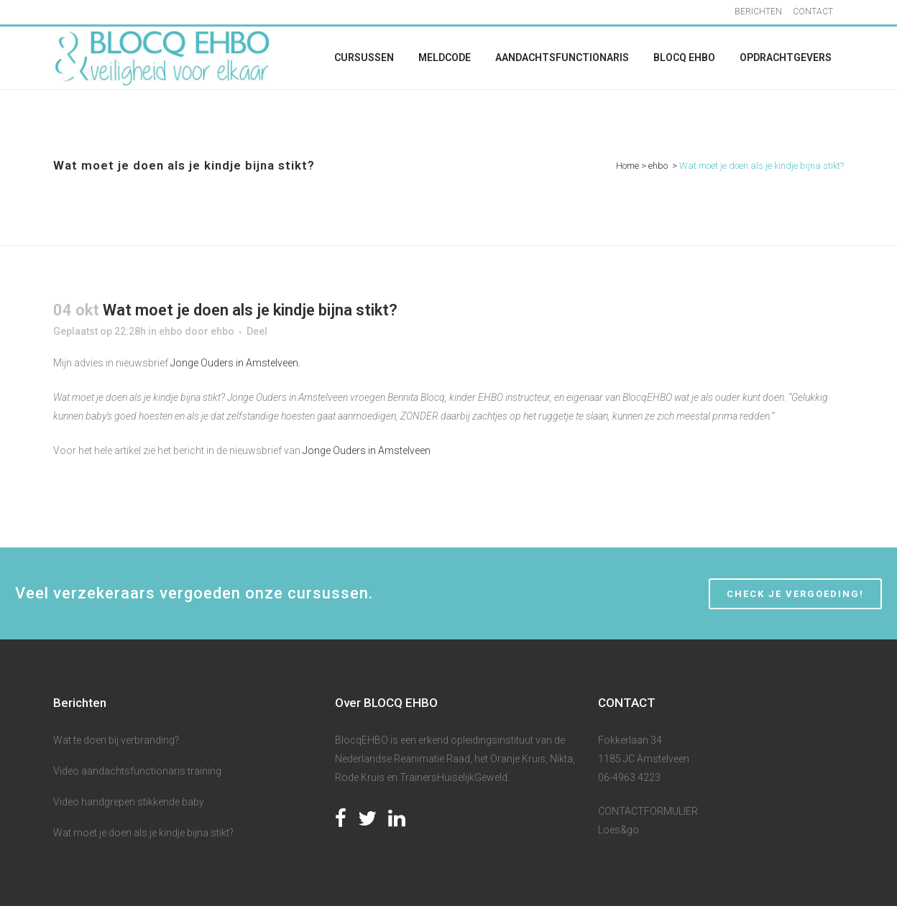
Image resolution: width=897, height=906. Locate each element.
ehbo (658, 165)
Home (627, 165)
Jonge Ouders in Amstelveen (365, 450)
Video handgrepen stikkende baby (128, 802)
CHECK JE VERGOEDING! (795, 593)
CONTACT (813, 11)
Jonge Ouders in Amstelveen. (236, 363)
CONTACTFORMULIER (648, 811)
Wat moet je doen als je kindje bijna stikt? (143, 832)
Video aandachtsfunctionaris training (137, 771)
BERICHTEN (758, 11)
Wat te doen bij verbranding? (116, 740)
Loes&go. (619, 830)
